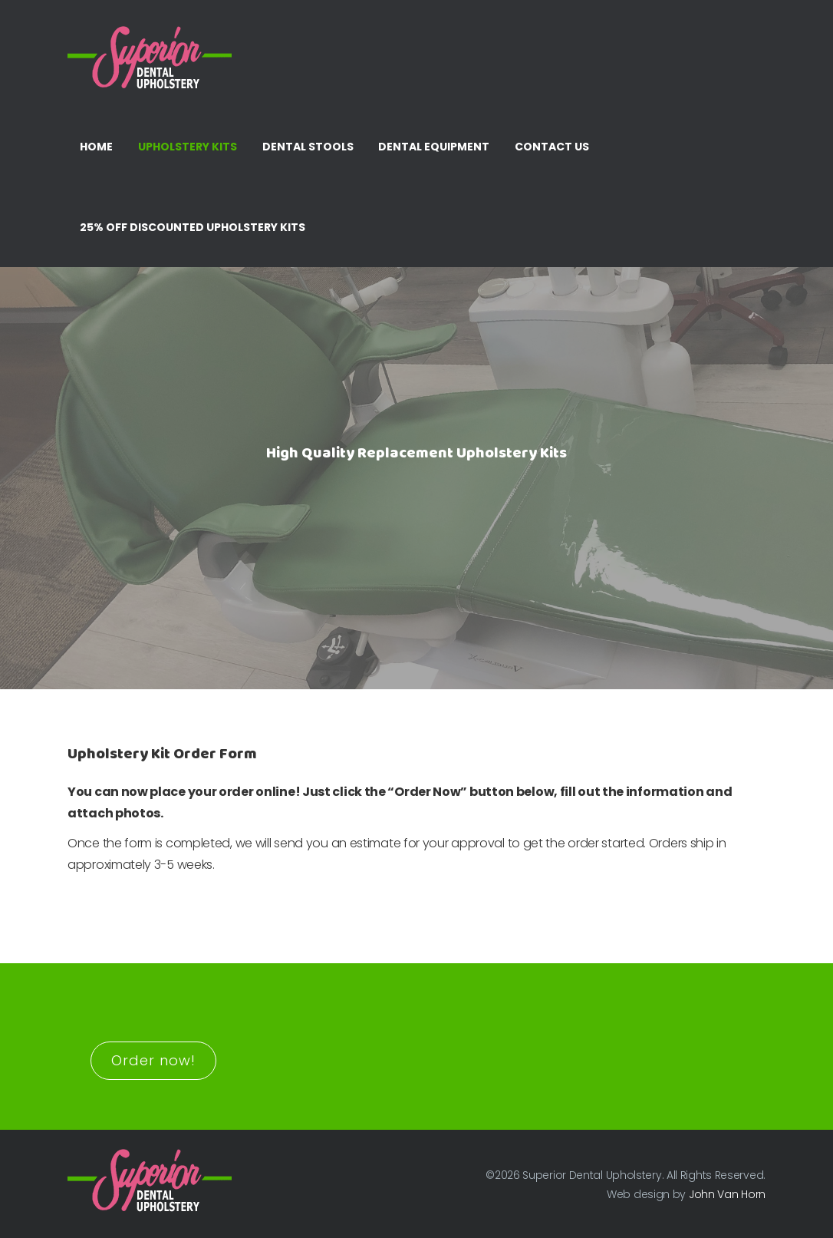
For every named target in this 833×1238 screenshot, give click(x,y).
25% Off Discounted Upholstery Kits (192, 227)
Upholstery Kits (187, 146)
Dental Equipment (433, 146)
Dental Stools (308, 146)
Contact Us (552, 146)
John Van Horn (727, 1194)
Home (96, 146)
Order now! (153, 1060)
